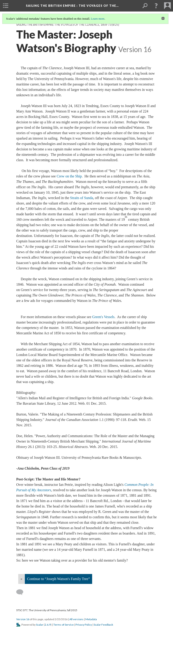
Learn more (97, 18)
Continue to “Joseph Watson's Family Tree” (58, 579)
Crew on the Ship (69, 176)
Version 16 (22, 619)
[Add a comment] (21, 592)
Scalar (39, 624)
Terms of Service (63, 624)
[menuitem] (5, 5)
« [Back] (21, 579)
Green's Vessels (103, 317)
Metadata (91, 619)
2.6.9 (48, 624)
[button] (156, 5)
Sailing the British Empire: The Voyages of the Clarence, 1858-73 (63, 24)
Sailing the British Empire (72, 5)
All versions (76, 619)
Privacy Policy (83, 624)
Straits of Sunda (81, 198)
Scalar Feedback (103, 624)
